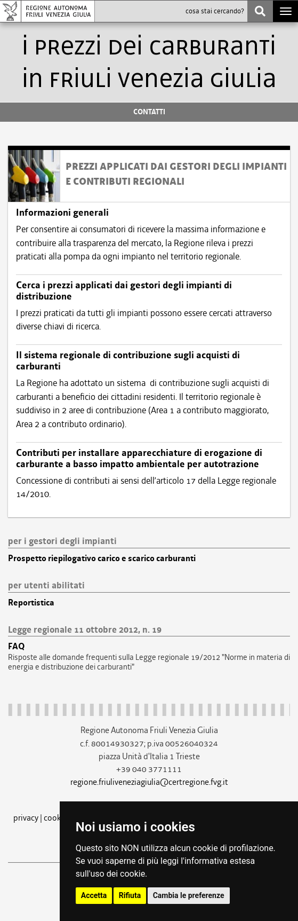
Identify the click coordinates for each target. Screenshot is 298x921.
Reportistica (31, 603)
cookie (55, 817)
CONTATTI (149, 112)
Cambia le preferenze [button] (188, 895)
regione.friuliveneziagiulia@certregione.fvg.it (149, 782)
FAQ (16, 646)
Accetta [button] (94, 895)
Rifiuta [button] (130, 895)
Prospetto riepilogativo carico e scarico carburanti (102, 558)
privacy (25, 817)
